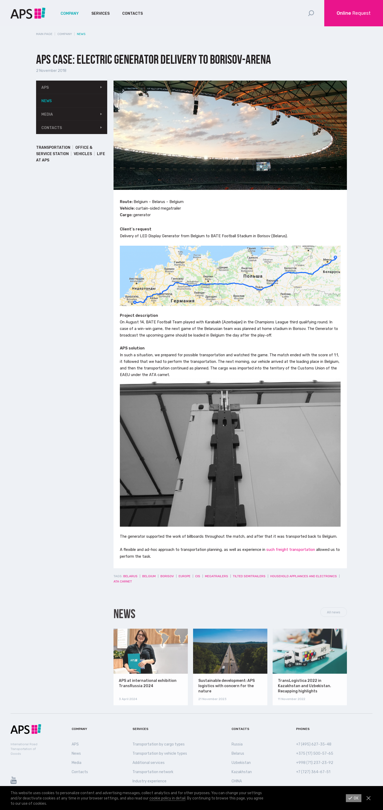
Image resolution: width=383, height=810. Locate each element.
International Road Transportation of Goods (24, 748)
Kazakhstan (242, 772)
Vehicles (83, 154)
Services (100, 13)
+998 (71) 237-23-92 (314, 762)
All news (333, 621)
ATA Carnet (123, 581)
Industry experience (149, 781)
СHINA (237, 781)
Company (70, 13)
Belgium (149, 576)
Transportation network (152, 772)
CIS (197, 576)
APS (45, 87)
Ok (356, 798)
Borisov (167, 576)
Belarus (130, 576)
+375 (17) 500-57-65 (314, 753)
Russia (237, 744)
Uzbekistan (241, 762)
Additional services (148, 762)
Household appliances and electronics (303, 576)
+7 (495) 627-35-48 (313, 744)
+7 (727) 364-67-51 (313, 772)
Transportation (53, 147)
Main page (44, 34)
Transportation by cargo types (158, 744)
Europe (184, 576)
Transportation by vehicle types (159, 753)
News (46, 101)
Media (47, 114)
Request (354, 13)
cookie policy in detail (167, 798)
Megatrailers (216, 576)
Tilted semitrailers (249, 576)
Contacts (132, 13)
